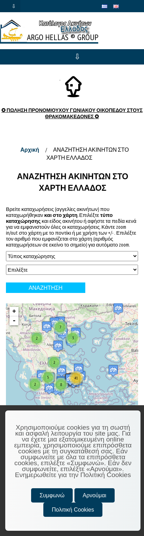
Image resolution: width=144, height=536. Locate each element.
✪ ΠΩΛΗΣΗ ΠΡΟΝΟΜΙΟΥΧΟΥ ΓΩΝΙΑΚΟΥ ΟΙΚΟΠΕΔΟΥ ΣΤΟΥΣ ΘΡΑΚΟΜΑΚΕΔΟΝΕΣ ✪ (72, 113)
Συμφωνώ (51, 495)
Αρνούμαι (94, 495)
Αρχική (29, 149)
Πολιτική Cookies (73, 510)
